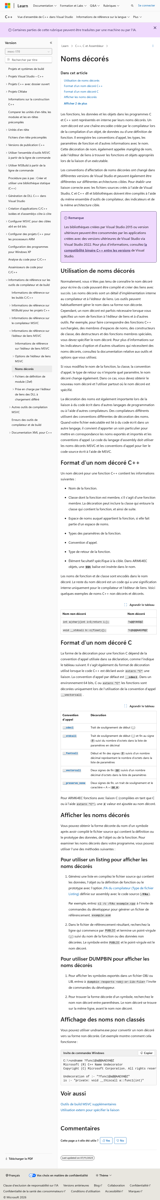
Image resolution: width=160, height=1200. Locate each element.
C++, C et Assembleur (89, 46)
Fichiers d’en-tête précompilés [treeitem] (27, 137)
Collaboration (116, 1185)
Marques (134, 1191)
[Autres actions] (153, 46)
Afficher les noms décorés (80, 97)
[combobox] (28, 51)
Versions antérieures (76, 1185)
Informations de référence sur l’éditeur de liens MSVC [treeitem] (32, 346)
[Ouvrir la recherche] (132, 5)
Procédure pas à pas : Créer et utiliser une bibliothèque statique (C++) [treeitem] (29, 183)
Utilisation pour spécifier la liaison (90, 1110)
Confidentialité (139, 1185)
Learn (65, 46)
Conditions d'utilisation (85, 1191)
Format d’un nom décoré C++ (83, 86)
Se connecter (146, 5)
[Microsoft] (7, 5)
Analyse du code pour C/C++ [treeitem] (27, 259)
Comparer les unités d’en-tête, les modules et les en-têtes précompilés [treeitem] (29, 117)
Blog (97, 1185)
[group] (109, 1070)
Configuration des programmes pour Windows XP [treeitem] (28, 249)
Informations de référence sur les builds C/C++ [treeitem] (30, 295)
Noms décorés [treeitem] (24, 369)
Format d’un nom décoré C (81, 91)
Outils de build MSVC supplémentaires (88, 1104)
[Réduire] (51, 43)
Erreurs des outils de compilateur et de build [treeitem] (26, 422)
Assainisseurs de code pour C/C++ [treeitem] (25, 269)
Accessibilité (113, 1191)
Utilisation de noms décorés (81, 80)
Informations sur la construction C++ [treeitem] (28, 101)
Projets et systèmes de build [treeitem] (26, 69)
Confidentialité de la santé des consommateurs (33, 1191)
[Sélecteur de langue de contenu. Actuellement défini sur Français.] (12, 1175)
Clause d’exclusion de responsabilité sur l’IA (30, 1185)
